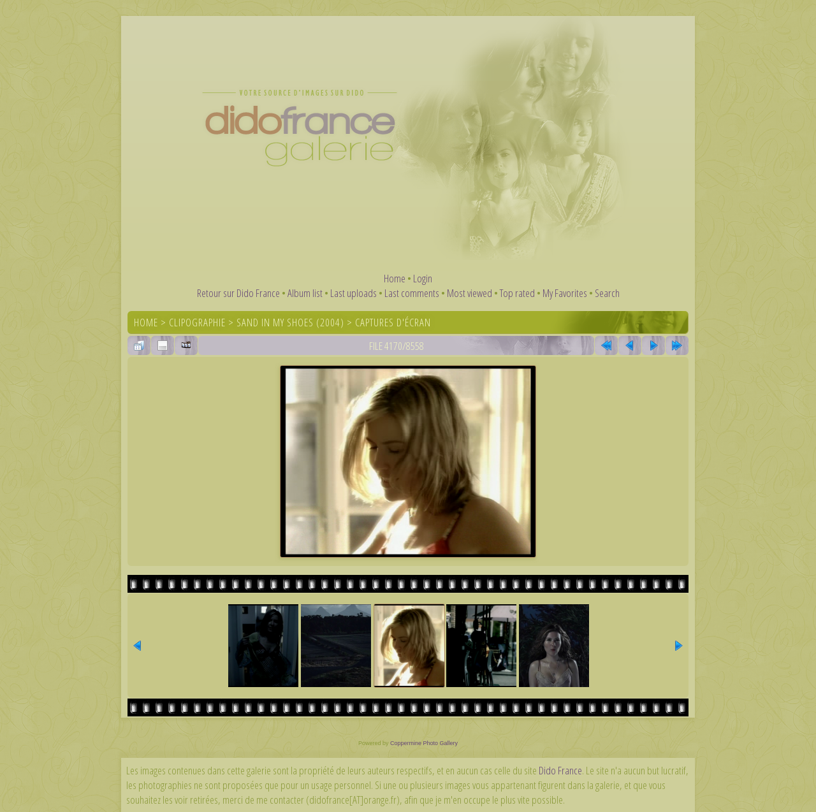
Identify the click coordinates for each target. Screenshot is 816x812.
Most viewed (469, 293)
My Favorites (565, 293)
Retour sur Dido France (238, 293)
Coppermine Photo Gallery (424, 743)
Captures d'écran (393, 322)
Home (394, 278)
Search (607, 293)
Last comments (411, 293)
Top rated (517, 293)
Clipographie (197, 322)
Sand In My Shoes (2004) (290, 322)
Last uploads (353, 293)
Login (422, 278)
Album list (305, 293)
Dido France (560, 770)
